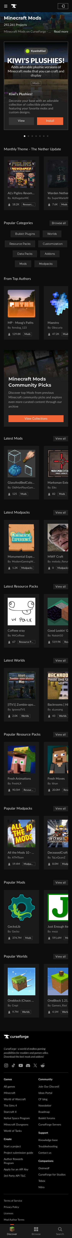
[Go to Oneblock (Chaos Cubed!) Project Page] (21, 991)
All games (9, 1086)
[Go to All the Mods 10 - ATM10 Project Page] (21, 843)
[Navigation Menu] (6, 6)
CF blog (42, 1099)
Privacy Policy (11, 1207)
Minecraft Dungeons (16, 1124)
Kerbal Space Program (17, 1118)
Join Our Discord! (48, 1086)
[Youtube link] (20, 1065)
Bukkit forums (46, 1118)
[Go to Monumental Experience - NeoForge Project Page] (21, 547)
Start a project (12, 1146)
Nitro (41, 1187)
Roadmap (44, 1112)
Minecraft (9, 1093)
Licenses (8, 1213)
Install (50, 120)
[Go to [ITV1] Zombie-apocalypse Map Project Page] (21, 695)
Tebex (41, 1181)
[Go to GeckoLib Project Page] (21, 917)
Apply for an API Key (16, 1169)
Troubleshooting (47, 1146)
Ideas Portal (45, 1093)
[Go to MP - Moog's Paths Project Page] (21, 313)
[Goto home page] (14, 6)
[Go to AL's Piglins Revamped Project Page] (21, 183)
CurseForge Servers (49, 1124)
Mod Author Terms (14, 1220)
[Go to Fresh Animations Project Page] (21, 769)
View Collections (36, 418)
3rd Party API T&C (15, 1176)
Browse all (59, 223)
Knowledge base (48, 1140)
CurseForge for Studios (51, 1174)
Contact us (44, 1153)
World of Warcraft (15, 1099)
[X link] (35, 1065)
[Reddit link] (42, 1065)
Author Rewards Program (13, 1161)
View (21, 120)
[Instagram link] (6, 1065)
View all (60, 438)
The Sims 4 (10, 1105)
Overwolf (43, 1168)
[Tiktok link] (13, 1065)
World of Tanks (13, 1131)
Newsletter (44, 1105)
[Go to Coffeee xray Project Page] (21, 621)
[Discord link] (28, 1065)
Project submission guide (18, 1153)
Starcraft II (10, 1112)
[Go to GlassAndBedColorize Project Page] (21, 473)
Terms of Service (13, 1201)
